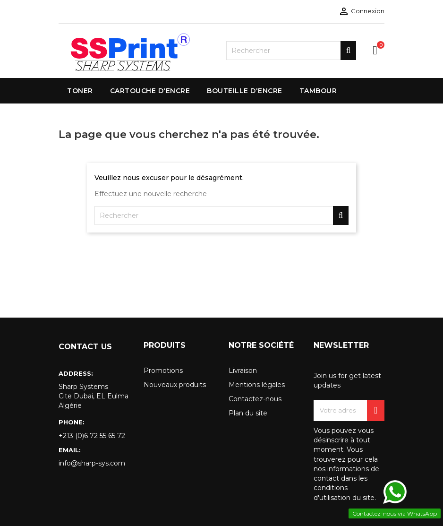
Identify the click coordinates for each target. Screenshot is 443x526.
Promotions (163, 370)
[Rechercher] (291, 50)
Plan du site (248, 413)
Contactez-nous (255, 399)
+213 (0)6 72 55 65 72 (92, 435)
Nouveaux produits (175, 384)
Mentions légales (257, 384)
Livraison (243, 370)
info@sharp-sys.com (92, 463)
